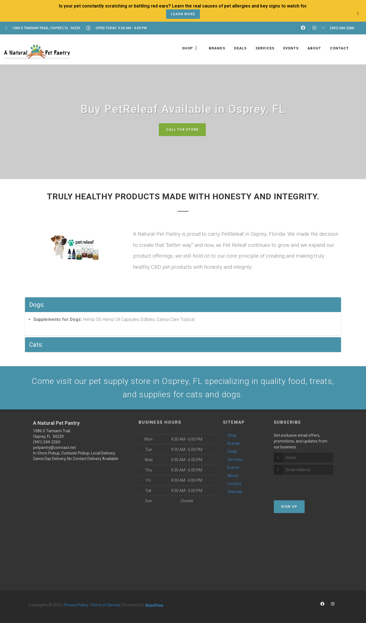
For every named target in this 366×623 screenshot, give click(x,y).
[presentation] (303, 485)
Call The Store (182, 129)
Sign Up (289, 506)
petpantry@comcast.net (54, 447)
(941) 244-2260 (46, 442)
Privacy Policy (76, 605)
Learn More (183, 14)
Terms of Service (106, 605)
